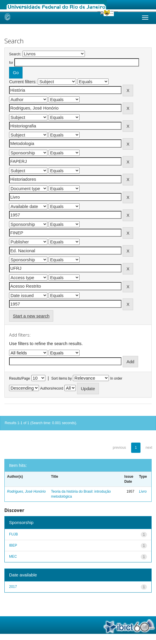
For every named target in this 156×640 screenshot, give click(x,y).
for (11, 63)
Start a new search (31, 315)
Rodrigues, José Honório (26, 491)
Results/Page (19, 378)
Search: (15, 54)
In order (116, 378)
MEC (13, 556)
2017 (13, 587)
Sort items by (61, 378)
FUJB (13, 534)
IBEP (13, 545)
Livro (143, 491)
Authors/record (51, 388)
